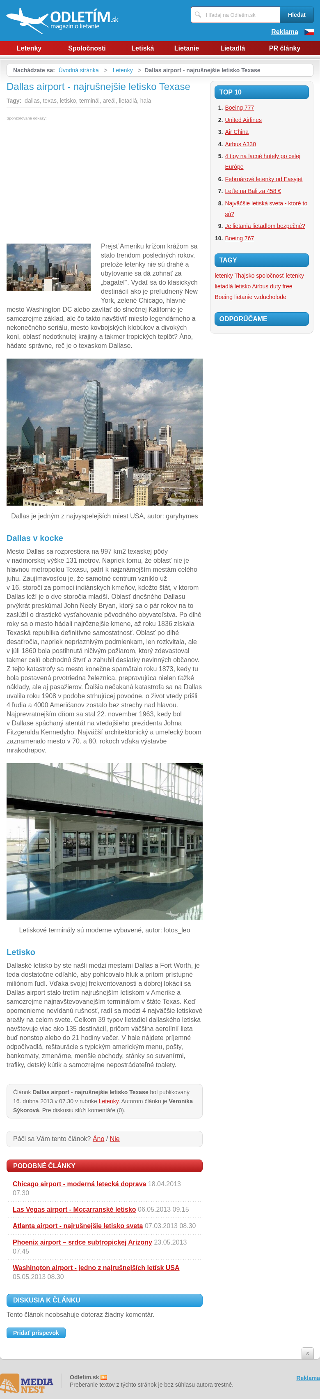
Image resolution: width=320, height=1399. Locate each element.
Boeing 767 (239, 238)
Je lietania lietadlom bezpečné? (265, 226)
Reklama (284, 31)
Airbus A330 (240, 144)
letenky (295, 275)
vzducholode (270, 297)
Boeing (224, 297)
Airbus (260, 286)
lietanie (243, 297)
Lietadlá (232, 48)
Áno (98, 1138)
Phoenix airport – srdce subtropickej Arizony (82, 1242)
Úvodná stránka (79, 70)
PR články (284, 48)
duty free (281, 286)
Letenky (29, 48)
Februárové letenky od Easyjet (263, 179)
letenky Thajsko (234, 275)
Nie (115, 1138)
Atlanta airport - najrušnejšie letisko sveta (78, 1225)
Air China (237, 132)
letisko (243, 286)
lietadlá (224, 286)
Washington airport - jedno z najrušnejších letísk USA (96, 1267)
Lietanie (186, 48)
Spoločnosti (87, 48)
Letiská (142, 48)
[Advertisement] (75, 181)
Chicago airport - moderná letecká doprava (79, 1183)
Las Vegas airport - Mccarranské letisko (74, 1209)
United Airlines (243, 120)
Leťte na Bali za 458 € (253, 191)
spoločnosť (270, 275)
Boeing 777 (239, 107)
